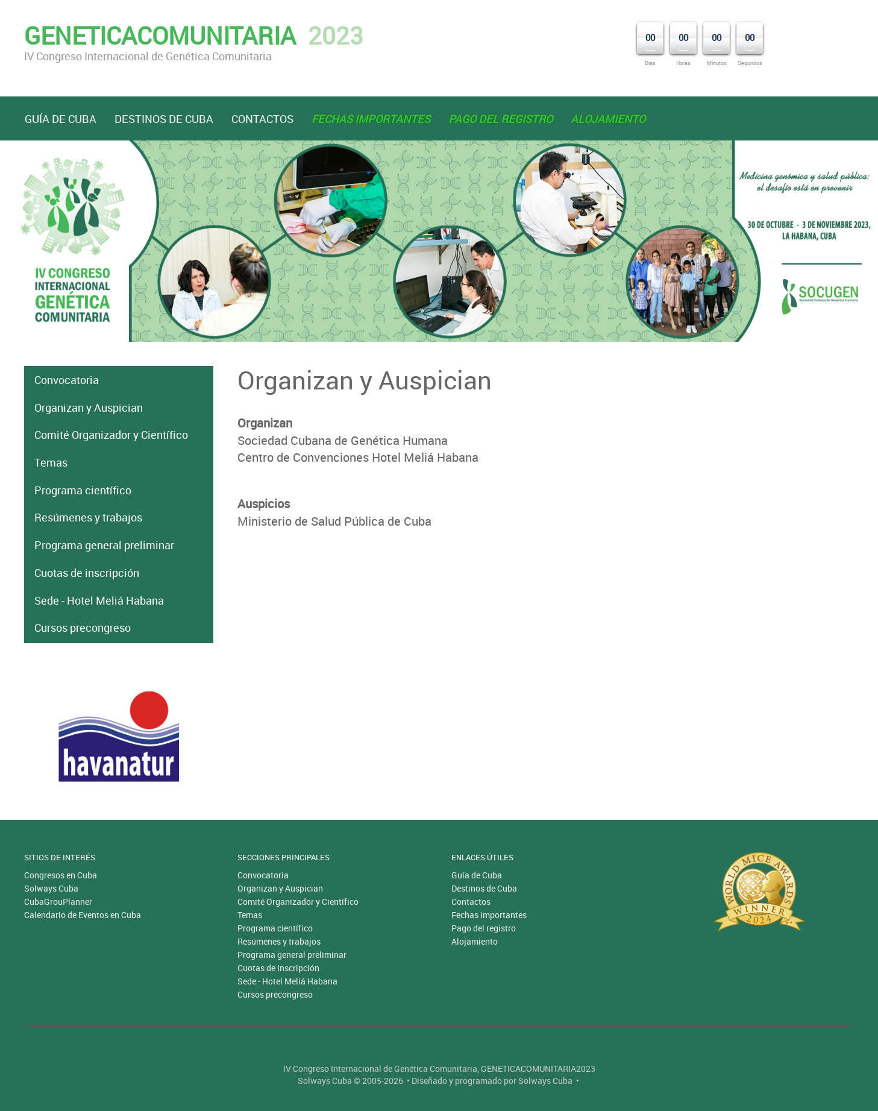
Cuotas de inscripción (86, 572)
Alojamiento (474, 941)
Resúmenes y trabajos (88, 517)
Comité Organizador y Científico (111, 434)
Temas (50, 462)
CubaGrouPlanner (58, 901)
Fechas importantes (489, 915)
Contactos (262, 119)
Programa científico (82, 490)
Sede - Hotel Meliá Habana (99, 600)
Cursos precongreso (82, 627)
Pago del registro (483, 928)
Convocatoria (66, 380)
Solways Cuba (51, 888)
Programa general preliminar (104, 545)
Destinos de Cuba (163, 119)
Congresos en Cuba (60, 875)
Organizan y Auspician (88, 407)
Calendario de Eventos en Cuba (82, 915)
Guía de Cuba (60, 119)
